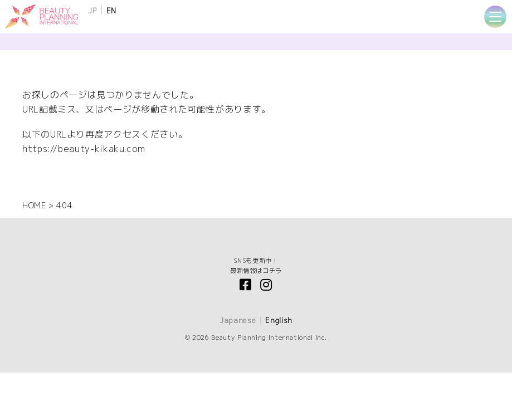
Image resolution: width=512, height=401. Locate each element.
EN (111, 11)
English (279, 320)
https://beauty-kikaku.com (83, 149)
